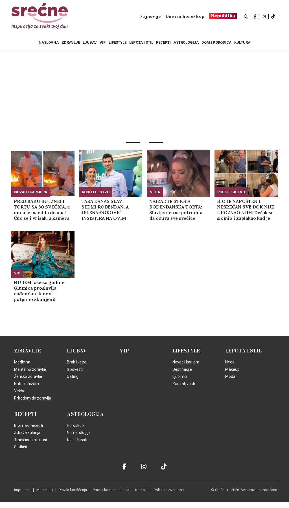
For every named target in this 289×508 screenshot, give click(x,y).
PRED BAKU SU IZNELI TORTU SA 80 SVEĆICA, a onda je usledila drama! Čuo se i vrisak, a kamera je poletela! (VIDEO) (42, 209)
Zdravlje (27, 350)
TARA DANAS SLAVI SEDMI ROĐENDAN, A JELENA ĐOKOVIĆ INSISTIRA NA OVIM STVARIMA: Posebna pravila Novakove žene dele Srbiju (107, 209)
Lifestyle (186, 350)
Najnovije (150, 16)
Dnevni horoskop (185, 16)
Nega (155, 192)
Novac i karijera (30, 192)
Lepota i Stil (243, 350)
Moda (230, 376)
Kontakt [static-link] (141, 490)
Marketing (44, 490)
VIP (17, 273)
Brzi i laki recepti (28, 425)
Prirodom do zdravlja (32, 398)
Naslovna (49, 42)
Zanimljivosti (183, 383)
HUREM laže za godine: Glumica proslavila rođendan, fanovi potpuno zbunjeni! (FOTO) (39, 290)
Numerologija (79, 432)
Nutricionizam (26, 383)
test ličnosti (77, 440)
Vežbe (19, 391)
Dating (72, 376)
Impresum (22, 490)
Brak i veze (76, 362)
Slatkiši (20, 447)
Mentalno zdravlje (30, 369)
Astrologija (85, 414)
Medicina (22, 362)
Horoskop (75, 425)
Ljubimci (179, 376)
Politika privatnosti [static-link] (169, 490)
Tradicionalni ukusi (30, 440)
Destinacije (182, 369)
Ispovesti (75, 369)
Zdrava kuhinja (27, 432)
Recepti (25, 414)
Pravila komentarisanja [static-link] (111, 490)
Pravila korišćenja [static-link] (73, 490)
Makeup (232, 369)
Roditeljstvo (96, 192)
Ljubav (77, 350)
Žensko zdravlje (28, 376)
